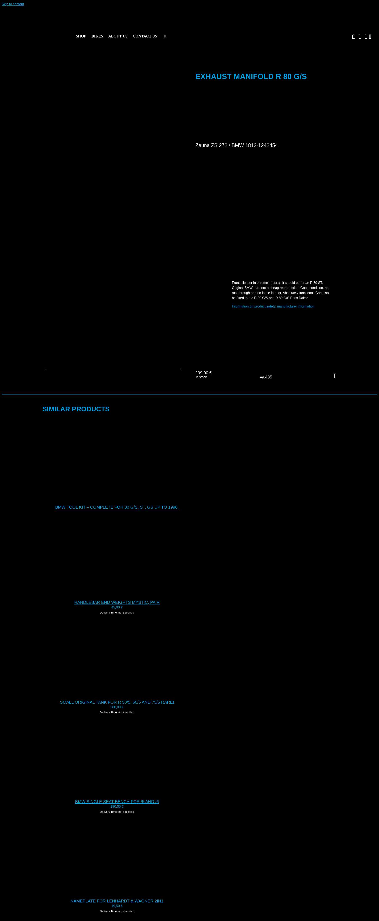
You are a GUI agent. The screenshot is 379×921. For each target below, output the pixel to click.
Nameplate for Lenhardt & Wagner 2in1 (117, 901)
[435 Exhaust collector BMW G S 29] (147, 369)
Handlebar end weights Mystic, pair (117, 602)
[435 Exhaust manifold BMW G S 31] (118, 369)
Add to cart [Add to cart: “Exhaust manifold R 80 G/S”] (335, 375)
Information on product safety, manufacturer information (273, 306)
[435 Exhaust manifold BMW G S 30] (61, 369)
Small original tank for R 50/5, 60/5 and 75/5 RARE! (117, 702)
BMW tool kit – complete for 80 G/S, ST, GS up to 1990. (117, 507)
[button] (350, 36)
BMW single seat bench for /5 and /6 (117, 801)
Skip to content (13, 4)
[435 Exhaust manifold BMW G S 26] (90, 369)
